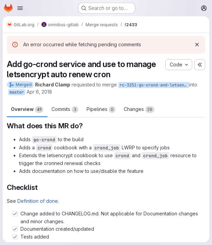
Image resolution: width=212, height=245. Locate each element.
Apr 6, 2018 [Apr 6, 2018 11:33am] (39, 92)
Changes (139, 109)
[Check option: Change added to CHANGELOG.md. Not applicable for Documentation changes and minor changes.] (15, 213)
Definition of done (37, 201)
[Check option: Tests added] (15, 237)
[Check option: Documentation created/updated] (15, 229)
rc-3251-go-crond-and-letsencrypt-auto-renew (154, 85)
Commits (64, 109)
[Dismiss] (197, 44)
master (17, 92)
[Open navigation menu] (20, 8)
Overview (27, 109)
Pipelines (101, 109)
